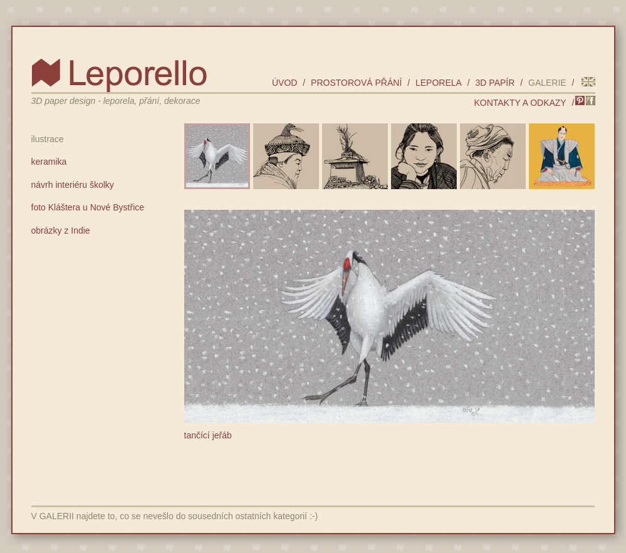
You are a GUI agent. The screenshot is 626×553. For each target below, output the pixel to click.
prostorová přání (356, 83)
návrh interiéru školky (72, 185)
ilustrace (47, 139)
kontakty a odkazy (520, 103)
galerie (547, 83)
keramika (49, 162)
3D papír (495, 83)
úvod (284, 83)
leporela (438, 83)
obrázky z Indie (60, 230)
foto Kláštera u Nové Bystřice (88, 207)
